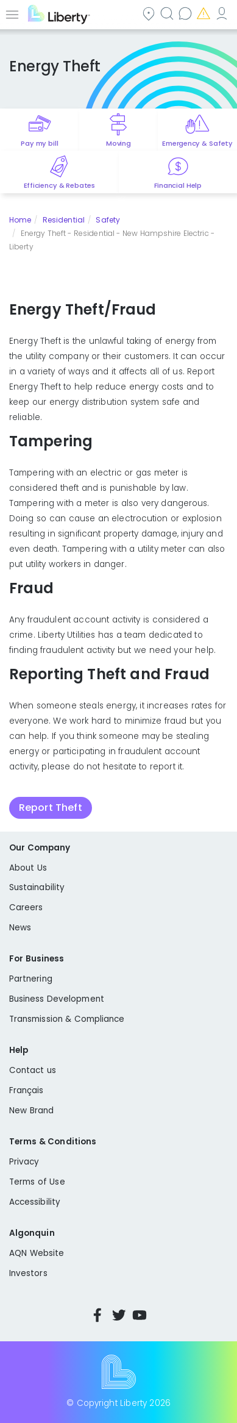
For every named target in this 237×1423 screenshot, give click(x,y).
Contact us (186, 13)
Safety (108, 220)
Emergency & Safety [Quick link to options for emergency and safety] (197, 143)
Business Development (56, 999)
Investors (28, 1273)
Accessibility (34, 1202)
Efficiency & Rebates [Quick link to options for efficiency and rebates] (59, 185)
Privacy (24, 1162)
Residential (64, 220)
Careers (26, 907)
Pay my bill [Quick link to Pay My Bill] (39, 143)
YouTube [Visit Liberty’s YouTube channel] (139, 1315)
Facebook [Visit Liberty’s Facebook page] (97, 1315)
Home (20, 220)
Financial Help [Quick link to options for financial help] (178, 185)
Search (168, 13)
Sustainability (37, 887)
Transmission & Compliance (67, 1019)
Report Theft (50, 808)
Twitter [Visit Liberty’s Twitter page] (119, 1315)
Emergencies (205, 13)
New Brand (31, 1110)
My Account (223, 13)
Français (26, 1090)
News (20, 927)
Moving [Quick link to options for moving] (118, 143)
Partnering (30, 979)
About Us (28, 868)
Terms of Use (37, 1182)
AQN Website (36, 1253)
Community (150, 13)
